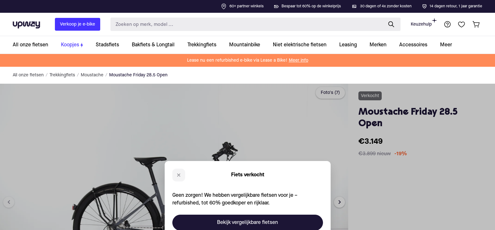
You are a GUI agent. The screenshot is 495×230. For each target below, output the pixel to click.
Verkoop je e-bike (77, 24)
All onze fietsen (28, 75)
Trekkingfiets (62, 75)
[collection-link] (34, 45)
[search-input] (245, 24)
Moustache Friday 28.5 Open (138, 75)
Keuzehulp (424, 22)
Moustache (92, 75)
